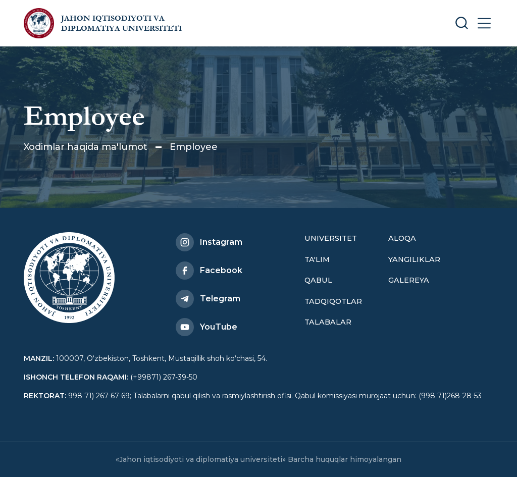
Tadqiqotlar (333, 301)
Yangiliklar (414, 259)
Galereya (408, 280)
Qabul (318, 280)
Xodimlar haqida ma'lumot (85, 146)
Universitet (330, 238)
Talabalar (327, 322)
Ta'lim (317, 259)
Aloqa (402, 238)
